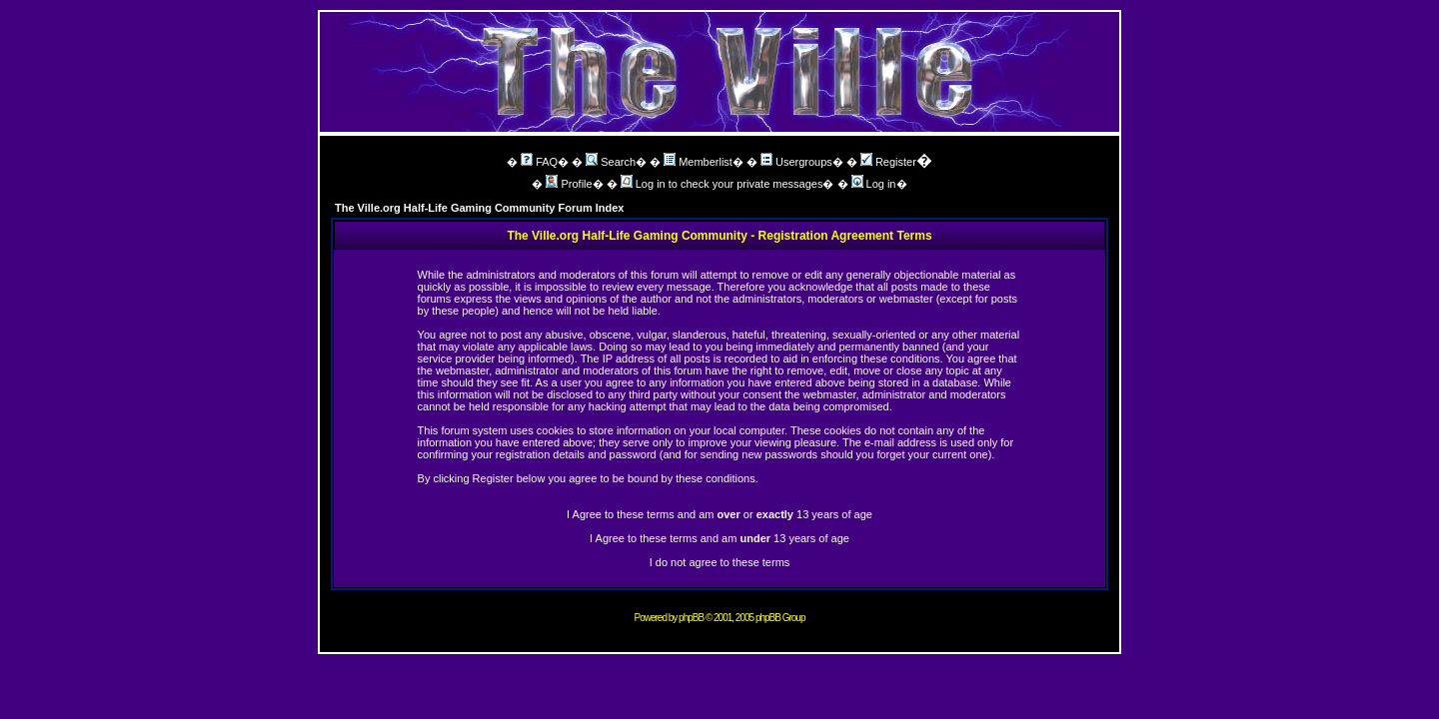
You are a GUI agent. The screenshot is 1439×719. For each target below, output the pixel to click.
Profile (569, 184)
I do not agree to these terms (720, 562)
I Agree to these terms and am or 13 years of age (719, 514)
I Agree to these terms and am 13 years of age (719, 538)
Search (611, 162)
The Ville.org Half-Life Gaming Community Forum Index (480, 208)
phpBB (691, 617)
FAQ (539, 162)
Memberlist (698, 162)
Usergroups (796, 162)
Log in (873, 184)
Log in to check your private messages (722, 184)
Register (888, 162)
